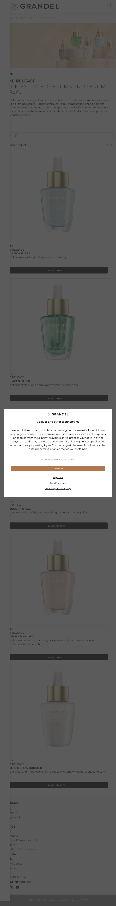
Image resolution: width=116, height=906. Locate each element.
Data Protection (58, 483)
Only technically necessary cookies (58, 459)
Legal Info (58, 477)
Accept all (58, 468)
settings (81, 448)
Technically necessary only (58, 488)
